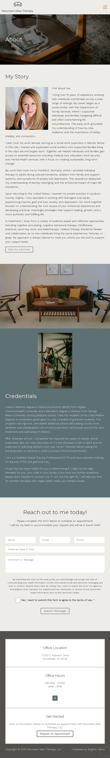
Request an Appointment (55, 733)
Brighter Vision (96, 749)
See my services (19, 249)
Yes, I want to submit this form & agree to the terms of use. (58, 600)
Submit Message (55, 610)
